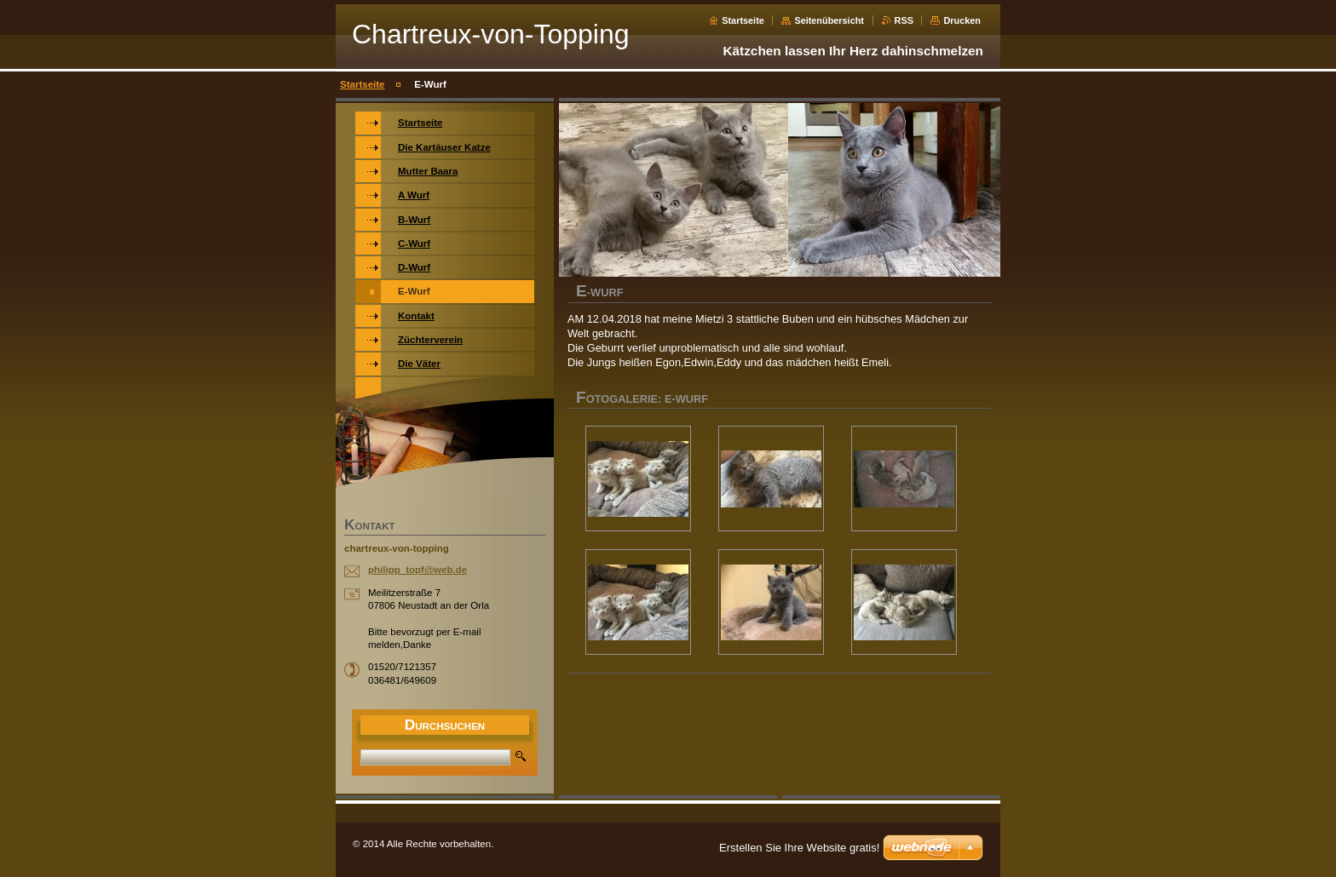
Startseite (743, 20)
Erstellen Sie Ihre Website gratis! (799, 847)
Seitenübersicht (829, 20)
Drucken (962, 20)
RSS (904, 20)
